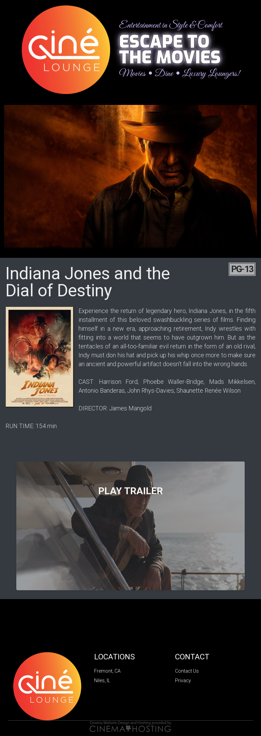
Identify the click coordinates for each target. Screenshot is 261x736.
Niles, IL (102, 680)
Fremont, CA (107, 671)
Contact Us (187, 671)
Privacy (183, 680)
